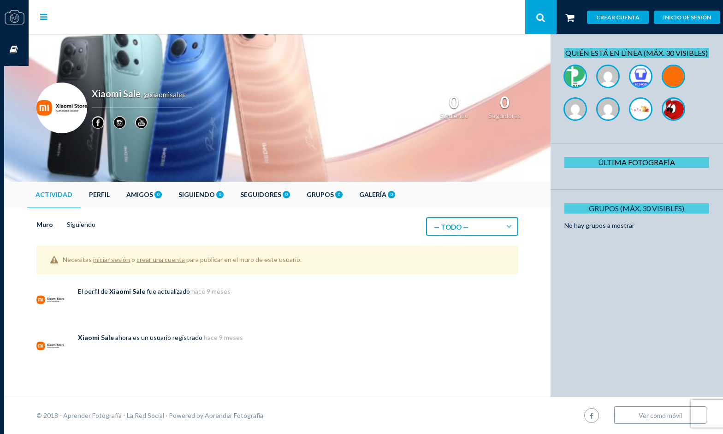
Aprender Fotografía (258, 415)
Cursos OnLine (14, 50)
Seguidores (289, 194)
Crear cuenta (618, 17)
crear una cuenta (185, 259)
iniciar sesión (136, 259)
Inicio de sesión (687, 17)
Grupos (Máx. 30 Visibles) (639, 218)
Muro (69, 224)
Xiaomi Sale (152, 291)
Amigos (168, 194)
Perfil (123, 194)
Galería (402, 194)
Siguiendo (225, 194)
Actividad (78, 194)
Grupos (349, 194)
